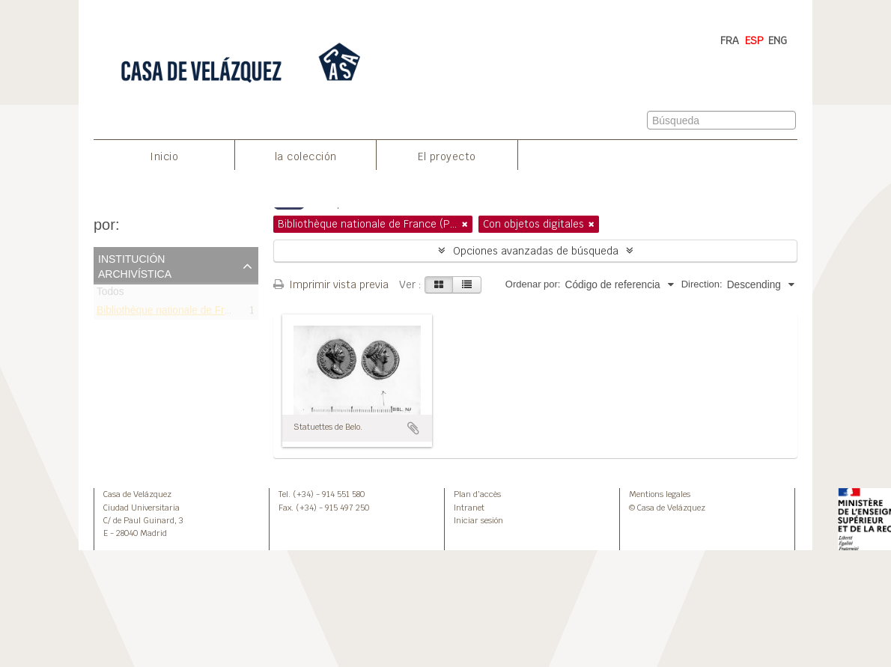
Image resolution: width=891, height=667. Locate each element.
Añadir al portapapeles (413, 428)
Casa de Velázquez (137, 494)
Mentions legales (659, 494)
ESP (754, 40)
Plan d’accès (477, 494)
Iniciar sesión (478, 520)
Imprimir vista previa (331, 284)
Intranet (469, 507)
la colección (306, 156)
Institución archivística (134, 265)
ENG (777, 40)
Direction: (702, 284)
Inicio (164, 156)
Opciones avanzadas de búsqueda (535, 251)
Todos (110, 294)
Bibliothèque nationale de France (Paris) (188, 312)
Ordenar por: (533, 284)
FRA (729, 40)
